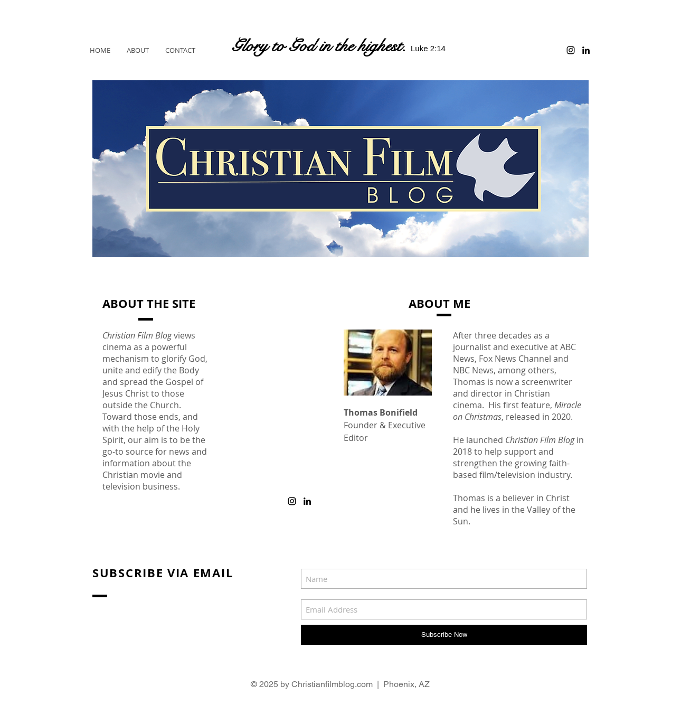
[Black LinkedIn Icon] (586, 50)
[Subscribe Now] (444, 635)
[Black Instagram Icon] (570, 50)
